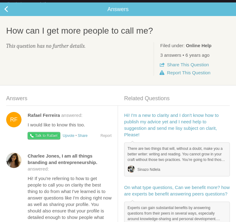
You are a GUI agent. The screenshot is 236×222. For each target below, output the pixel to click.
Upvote (68, 140)
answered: (55, 120)
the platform (33, 4)
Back (12, 14)
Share (188, 69)
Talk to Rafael (46, 140)
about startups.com (212, 4)
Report (188, 77)
